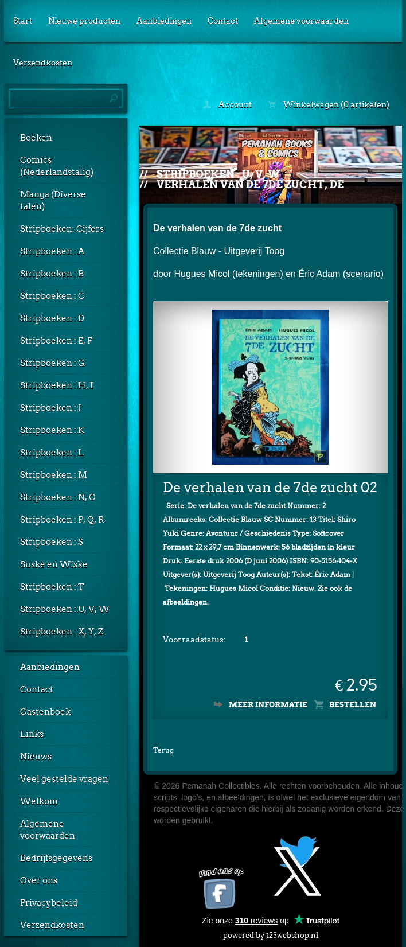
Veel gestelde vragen (64, 779)
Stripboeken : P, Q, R (62, 520)
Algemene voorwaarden (301, 20)
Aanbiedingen (164, 20)
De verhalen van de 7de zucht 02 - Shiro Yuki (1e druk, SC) (270, 487)
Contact (223, 20)
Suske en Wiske (54, 564)
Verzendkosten (42, 62)
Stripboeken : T (52, 587)
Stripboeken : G (52, 363)
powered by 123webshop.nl (270, 933)
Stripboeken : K (52, 430)
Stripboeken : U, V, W (65, 609)
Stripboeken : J (50, 408)
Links (32, 734)
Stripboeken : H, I (56, 385)
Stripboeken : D (52, 318)
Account (227, 104)
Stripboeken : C (52, 296)
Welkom (39, 801)
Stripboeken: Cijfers (62, 229)
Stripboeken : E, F (56, 341)
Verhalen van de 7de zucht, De (250, 184)
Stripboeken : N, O (58, 497)
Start (22, 20)
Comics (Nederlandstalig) (56, 166)
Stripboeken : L (52, 452)
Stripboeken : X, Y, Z (61, 631)
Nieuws (36, 756)
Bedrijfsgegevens (56, 858)
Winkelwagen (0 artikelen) (328, 104)
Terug (163, 750)
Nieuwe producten (84, 20)
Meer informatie (268, 704)
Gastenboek (45, 712)
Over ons (38, 880)
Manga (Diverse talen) (53, 200)
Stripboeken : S (51, 542)
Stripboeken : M (53, 475)
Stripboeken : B (52, 273)
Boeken (36, 137)
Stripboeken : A (52, 251)
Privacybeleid (48, 903)
